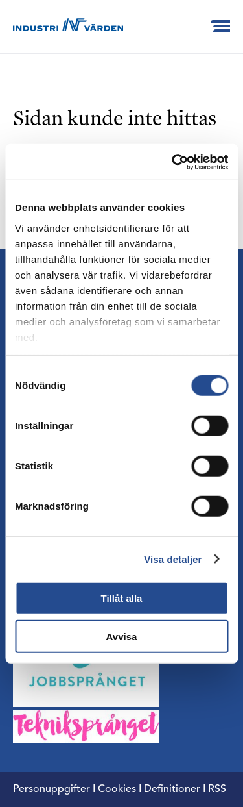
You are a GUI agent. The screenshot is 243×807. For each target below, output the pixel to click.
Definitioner (172, 789)
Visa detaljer (173, 558)
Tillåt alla (122, 598)
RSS (217, 789)
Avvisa (121, 636)
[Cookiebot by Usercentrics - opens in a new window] (173, 161)
